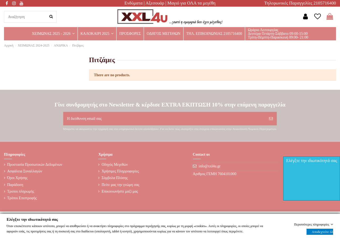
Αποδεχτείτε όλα (322, 231)
